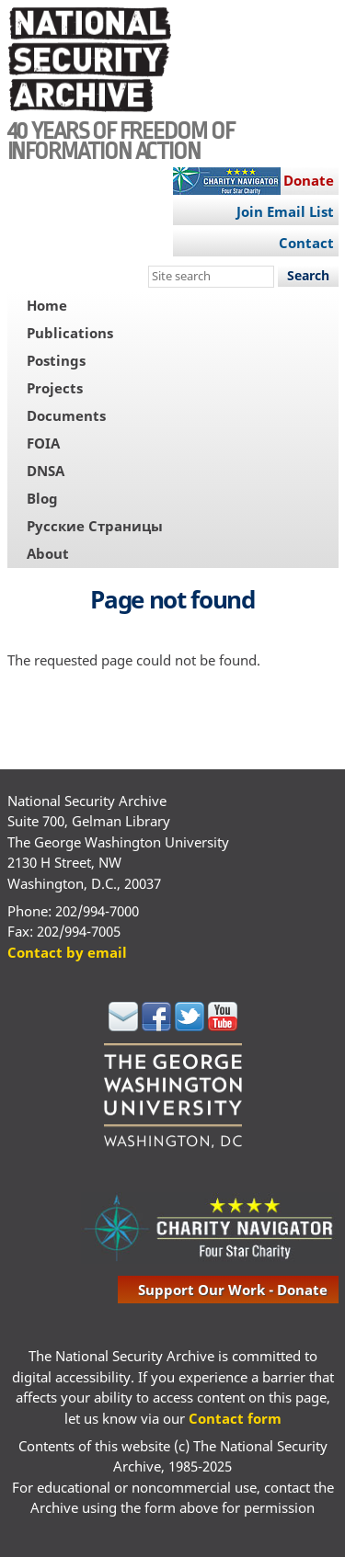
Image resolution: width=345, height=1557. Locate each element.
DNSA (45, 470)
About (48, 553)
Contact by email (67, 952)
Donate (308, 180)
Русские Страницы (95, 526)
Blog (42, 498)
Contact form (235, 1418)
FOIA (43, 443)
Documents (66, 415)
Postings (56, 360)
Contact (306, 242)
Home (47, 305)
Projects (55, 388)
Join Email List (285, 211)
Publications (70, 333)
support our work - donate (233, 1289)
